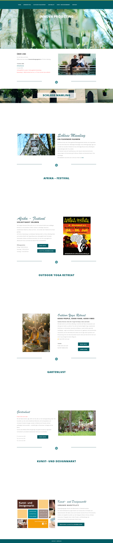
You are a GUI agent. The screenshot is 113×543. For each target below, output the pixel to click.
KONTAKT (54, 541)
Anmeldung (83, 349)
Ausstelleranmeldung (46, 251)
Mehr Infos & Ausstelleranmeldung (71, 524)
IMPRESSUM (59, 541)
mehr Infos (42, 245)
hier (83, 157)
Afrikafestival (20, 66)
